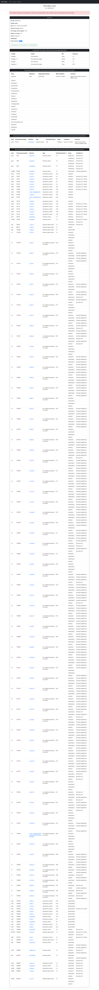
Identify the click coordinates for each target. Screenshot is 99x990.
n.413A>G (31, 346)
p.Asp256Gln (32, 921)
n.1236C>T (31, 626)
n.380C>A (31, 325)
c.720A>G (31, 908)
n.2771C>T (31, 875)
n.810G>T (31, 408)
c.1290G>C (31, 194)
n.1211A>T (31, 595)
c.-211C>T (31, 978)
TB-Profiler (4, 2)
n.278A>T (31, 274)
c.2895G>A (31, 968)
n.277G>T (31, 263)
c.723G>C (31, 911)
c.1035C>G (31, 963)
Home (10, 1)
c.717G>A (31, 906)
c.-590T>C (31, 227)
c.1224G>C (31, 174)
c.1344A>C (31, 209)
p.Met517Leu (32, 950)
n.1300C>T (31, 740)
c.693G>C (31, 901)
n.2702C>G (31, 864)
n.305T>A (31, 294)
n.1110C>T (31, 481)
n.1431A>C (31, 813)
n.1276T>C (31, 709)
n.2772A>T (31, 880)
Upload (14, 1)
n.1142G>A (31, 533)
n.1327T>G (31, 761)
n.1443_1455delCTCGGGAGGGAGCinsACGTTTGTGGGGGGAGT (35, 835)
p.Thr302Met (32, 955)
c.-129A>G (31, 932)
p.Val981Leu (32, 965)
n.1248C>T (31, 647)
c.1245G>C (31, 179)
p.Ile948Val (31, 219)
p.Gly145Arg (32, 942)
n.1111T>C (31, 491)
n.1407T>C (31, 792)
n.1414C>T (31, 802)
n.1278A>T (31, 719)
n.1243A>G (31, 636)
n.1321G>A (31, 750)
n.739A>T (31, 388)
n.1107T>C (31, 460)
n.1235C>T (31, 616)
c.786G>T (31, 927)
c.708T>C (31, 903)
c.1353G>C (31, 211)
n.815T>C (31, 419)
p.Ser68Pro (31, 171)
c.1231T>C (31, 176)
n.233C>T (31, 242)
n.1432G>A (31, 823)
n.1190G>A (31, 574)
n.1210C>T (31, 584)
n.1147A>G (31, 553)
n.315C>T (31, 315)
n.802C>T (31, 398)
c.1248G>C (31, 181)
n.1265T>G (31, 688)
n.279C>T (31, 284)
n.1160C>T (31, 564)
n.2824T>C (31, 890)
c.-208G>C (31, 229)
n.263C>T (31, 253)
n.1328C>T (31, 771)
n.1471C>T (31, 854)
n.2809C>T (31, 885)
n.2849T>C (31, 895)
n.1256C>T (31, 667)
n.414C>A (31, 356)
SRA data (19, 1)
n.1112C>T (31, 502)
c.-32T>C (31, 940)
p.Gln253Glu (32, 916)
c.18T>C (31, 937)
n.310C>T (31, 305)
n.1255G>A (31, 657)
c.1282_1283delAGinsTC (34, 192)
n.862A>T (31, 429)
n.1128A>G (31, 512)
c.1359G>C (31, 214)
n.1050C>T (31, 450)
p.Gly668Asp (32, 166)
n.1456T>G (31, 844)
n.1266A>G (31, 699)
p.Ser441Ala (31, 142)
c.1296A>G (31, 201)
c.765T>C (31, 919)
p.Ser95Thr (31, 161)
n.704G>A (31, 367)
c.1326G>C (31, 204)
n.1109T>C (31, 470)
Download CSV (15, 45)
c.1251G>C (31, 184)
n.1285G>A (31, 730)
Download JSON (32, 45)
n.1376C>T (31, 781)
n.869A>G (31, 439)
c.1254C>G (31, 186)
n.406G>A (31, 336)
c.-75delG (31, 971)
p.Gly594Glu (32, 216)
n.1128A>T (31, 522)
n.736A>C (31, 377)
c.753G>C (31, 914)
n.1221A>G (31, 605)
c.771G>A (31, 924)
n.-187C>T (31, 232)
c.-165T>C (31, 224)
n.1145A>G (31, 543)
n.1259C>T (31, 678)
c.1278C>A (31, 189)
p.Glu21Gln (31, 155)
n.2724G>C (31, 870)
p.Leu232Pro (32, 929)
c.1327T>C (31, 206)
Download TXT (23, 45)
